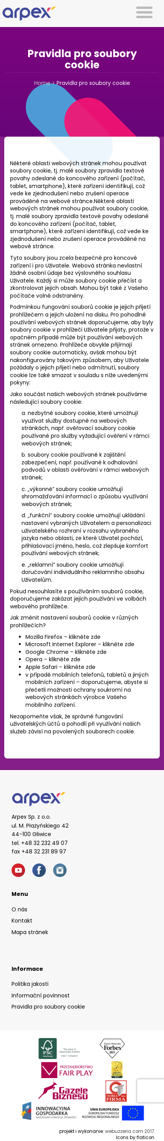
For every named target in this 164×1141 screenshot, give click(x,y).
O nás (19, 909)
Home (42, 83)
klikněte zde (84, 637)
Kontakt (22, 920)
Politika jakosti (30, 984)
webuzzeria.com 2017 (129, 1131)
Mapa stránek (30, 932)
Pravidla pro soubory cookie (48, 1007)
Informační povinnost (41, 995)
